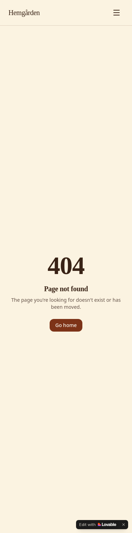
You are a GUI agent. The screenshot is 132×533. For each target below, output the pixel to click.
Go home (66, 325)
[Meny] (116, 13)
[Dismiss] (123, 524)
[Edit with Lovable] (97, 524)
